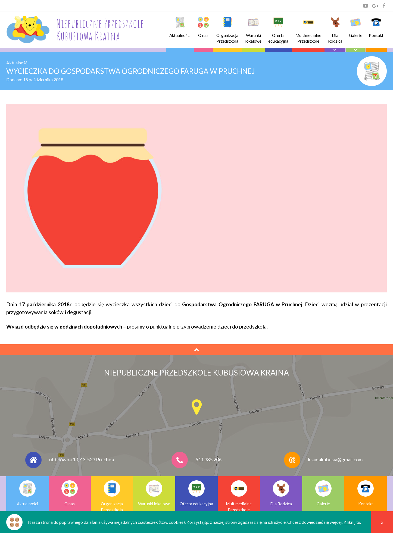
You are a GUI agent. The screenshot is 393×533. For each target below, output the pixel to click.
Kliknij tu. (352, 522)
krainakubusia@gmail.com (335, 459)
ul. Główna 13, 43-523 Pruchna (81, 459)
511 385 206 (208, 459)
